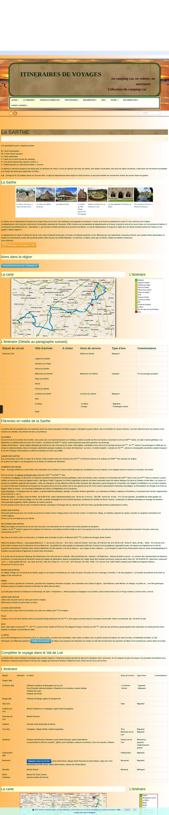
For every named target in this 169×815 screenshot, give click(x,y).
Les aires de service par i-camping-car (20, 266)
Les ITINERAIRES (29, 100)
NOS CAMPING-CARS (131, 100)
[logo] (84, 80)
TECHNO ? (115, 100)
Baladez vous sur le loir (39, 761)
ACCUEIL (15, 100)
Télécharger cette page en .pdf (18, 245)
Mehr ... (119, 810)
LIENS (104, 100)
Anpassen (127, 809)
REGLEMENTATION (90, 100)
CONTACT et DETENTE (19, 105)
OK (135, 809)
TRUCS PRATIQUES (72, 100)
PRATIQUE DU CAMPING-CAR (50, 100)
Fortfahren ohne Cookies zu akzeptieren (84, 812)
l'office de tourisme (41, 641)
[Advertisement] (81, 19)
